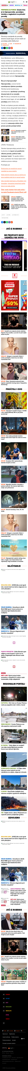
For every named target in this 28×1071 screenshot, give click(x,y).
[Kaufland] (14, 276)
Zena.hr (7, 1053)
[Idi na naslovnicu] (13, 3)
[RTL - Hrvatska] (4, 1048)
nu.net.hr (4, 1063)
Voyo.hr (12, 1053)
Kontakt (14, 1040)
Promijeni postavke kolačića (9, 1043)
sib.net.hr (14, 1057)
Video (7, 1019)
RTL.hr (3, 1053)
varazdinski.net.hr (6, 1059)
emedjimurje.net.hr (6, 1057)
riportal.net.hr (14, 1059)
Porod (3, 215)
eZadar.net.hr (18, 1061)
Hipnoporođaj (5, 217)
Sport (8, 998)
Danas (8, 994)
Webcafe (8, 1011)
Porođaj (8, 215)
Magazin (8, 1007)
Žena (7, 1015)
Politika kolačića (15, 1037)
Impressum (5, 1034)
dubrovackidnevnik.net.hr (8, 1061)
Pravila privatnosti (7, 1040)
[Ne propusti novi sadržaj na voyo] (14, 238)
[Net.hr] (11, 1048)
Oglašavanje (12, 1034)
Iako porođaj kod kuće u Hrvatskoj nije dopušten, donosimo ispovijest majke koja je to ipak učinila (13, 183)
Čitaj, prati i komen (7, 189)
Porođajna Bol (15, 215)
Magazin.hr (18, 43)
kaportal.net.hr (20, 1057)
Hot (7, 1003)
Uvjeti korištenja (6, 1037)
